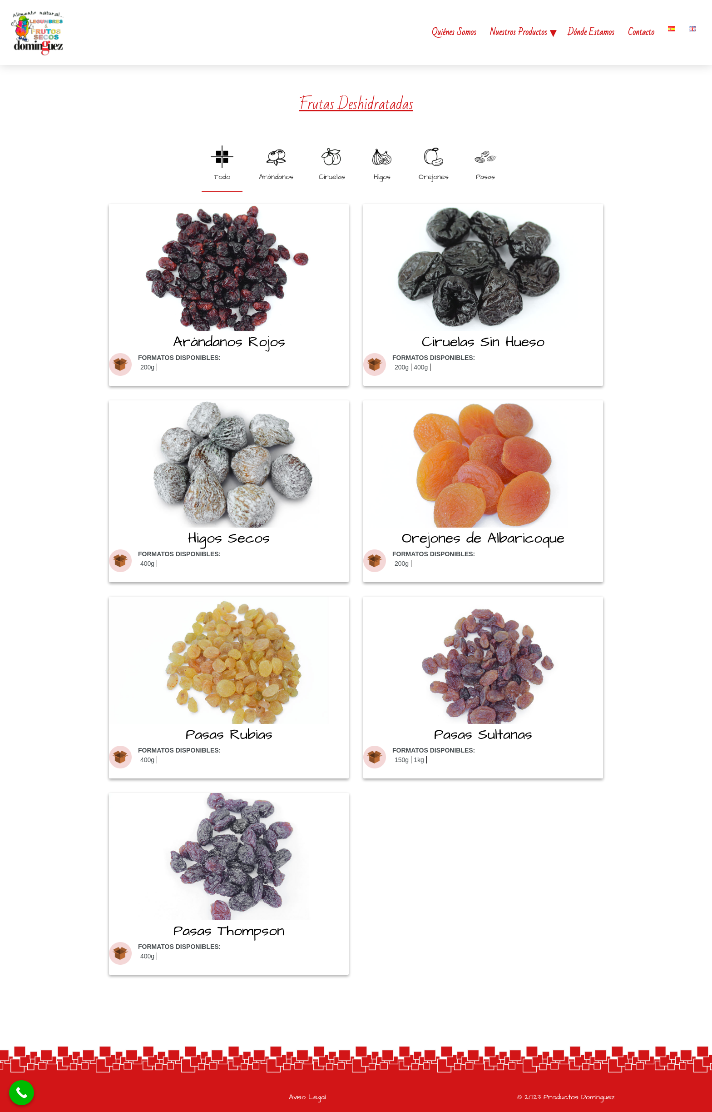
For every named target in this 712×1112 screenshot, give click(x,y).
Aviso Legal (307, 1097)
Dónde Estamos (591, 32)
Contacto (641, 32)
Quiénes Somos (454, 32)
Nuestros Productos (518, 32)
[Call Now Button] (21, 1092)
